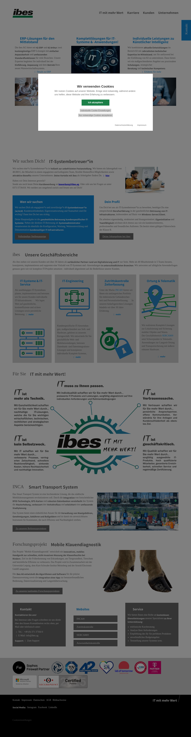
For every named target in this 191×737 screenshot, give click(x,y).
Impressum (141, 125)
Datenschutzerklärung (124, 125)
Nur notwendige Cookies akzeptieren (95, 115)
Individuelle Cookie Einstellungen (95, 110)
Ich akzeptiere (95, 102)
